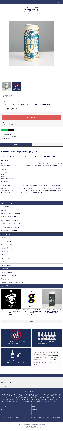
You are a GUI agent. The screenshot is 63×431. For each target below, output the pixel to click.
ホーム (3, 93)
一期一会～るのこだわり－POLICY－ (10, 272)
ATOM (36, 419)
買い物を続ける (4, 138)
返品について (5, 122)
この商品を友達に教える (6, 134)
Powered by (31, 427)
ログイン (2, 409)
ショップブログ (28, 419)
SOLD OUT (31, 117)
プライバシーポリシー (46, 417)
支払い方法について (11, 417)
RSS (33, 419)
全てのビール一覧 (8, 95)
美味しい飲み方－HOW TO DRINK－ (10, 279)
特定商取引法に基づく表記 (7, 124)
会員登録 (34, 406)
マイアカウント (4, 406)
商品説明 (16, 144)
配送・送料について (20, 417)
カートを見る (35, 409)
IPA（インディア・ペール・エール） (20, 93)
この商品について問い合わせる (8, 136)
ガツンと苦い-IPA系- (9, 93)
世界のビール (7, 96)
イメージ (47, 144)
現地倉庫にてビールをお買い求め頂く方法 (12, 282)
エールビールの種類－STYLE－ (9, 275)
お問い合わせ (3, 412)
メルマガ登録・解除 (55, 417)
